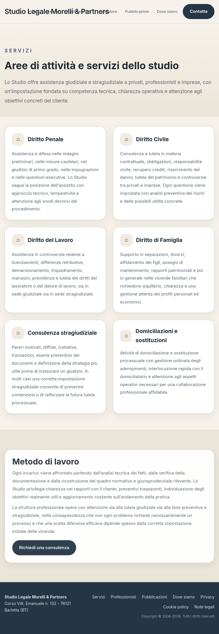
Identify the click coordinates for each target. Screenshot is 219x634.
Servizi (53, 11)
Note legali (204, 606)
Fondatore (108, 11)
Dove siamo (167, 11)
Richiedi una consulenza (44, 549)
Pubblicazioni (137, 11)
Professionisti (79, 11)
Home (34, 11)
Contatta (199, 11)
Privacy (207, 596)
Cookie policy (176, 606)
